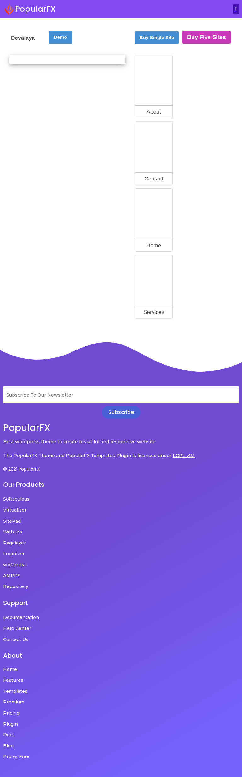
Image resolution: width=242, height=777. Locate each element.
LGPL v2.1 (184, 455)
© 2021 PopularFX (21, 469)
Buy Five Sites (206, 37)
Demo (60, 37)
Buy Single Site (157, 37)
